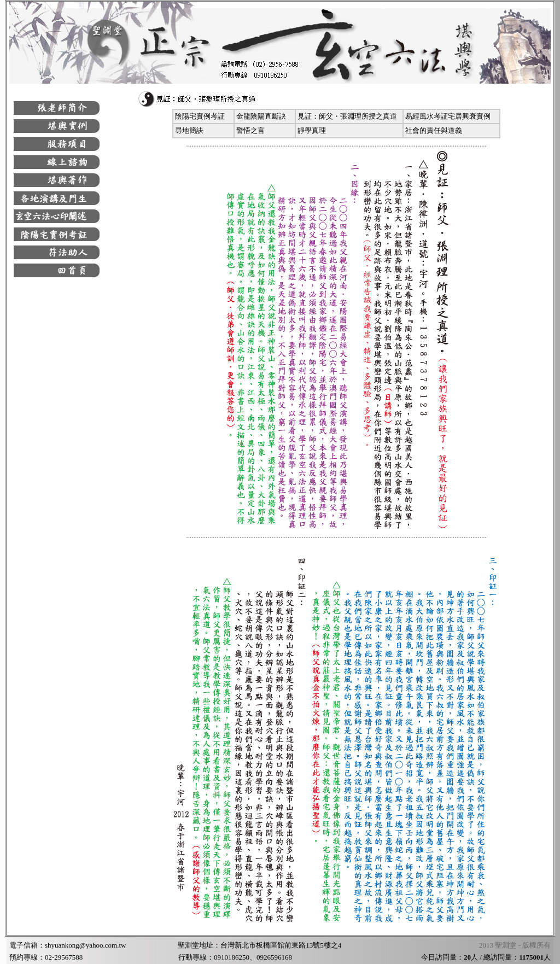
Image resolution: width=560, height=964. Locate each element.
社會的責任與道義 (433, 130)
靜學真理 (312, 130)
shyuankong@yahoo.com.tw (85, 945)
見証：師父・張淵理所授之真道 (347, 116)
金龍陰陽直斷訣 (261, 116)
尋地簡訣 (189, 130)
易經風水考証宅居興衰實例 (448, 116)
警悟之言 (250, 130)
